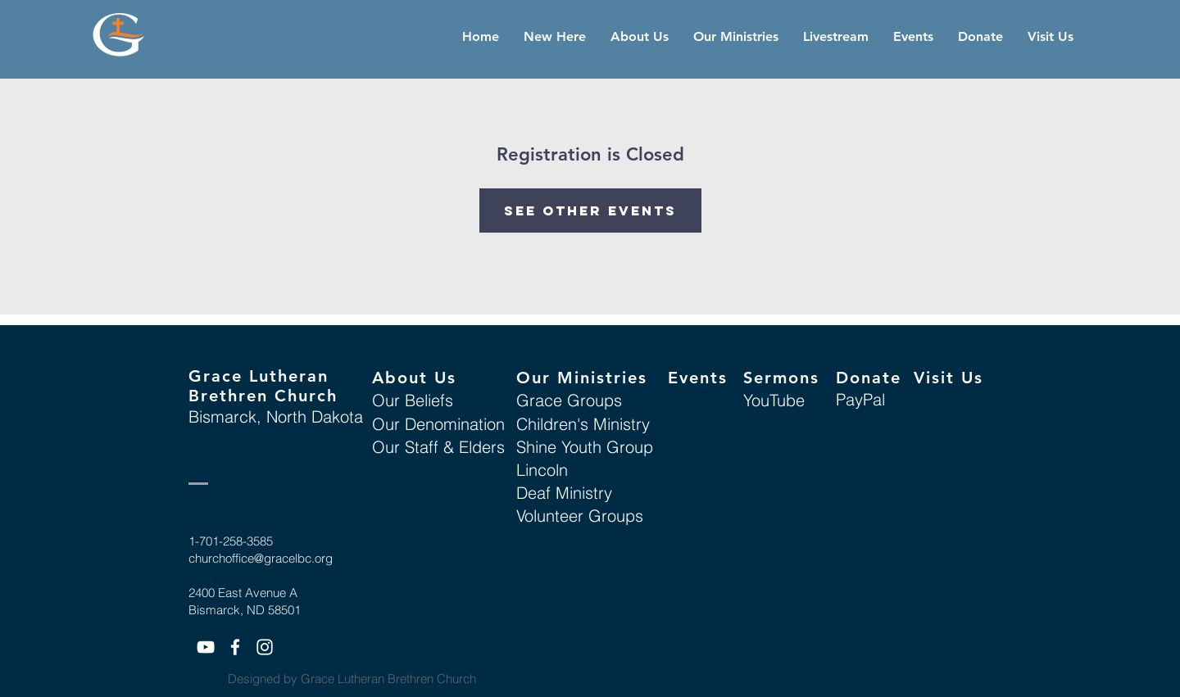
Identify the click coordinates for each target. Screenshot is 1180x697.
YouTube (774, 400)
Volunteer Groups (579, 515)
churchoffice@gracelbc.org (260, 558)
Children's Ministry (583, 424)
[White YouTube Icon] (205, 647)
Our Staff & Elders (438, 447)
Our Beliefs (412, 400)
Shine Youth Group (584, 447)
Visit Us (948, 377)
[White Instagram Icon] (264, 647)
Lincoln (542, 469)
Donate (868, 377)
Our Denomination (438, 424)
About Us (414, 377)
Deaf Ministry (564, 492)
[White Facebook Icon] (235, 647)
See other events (590, 210)
